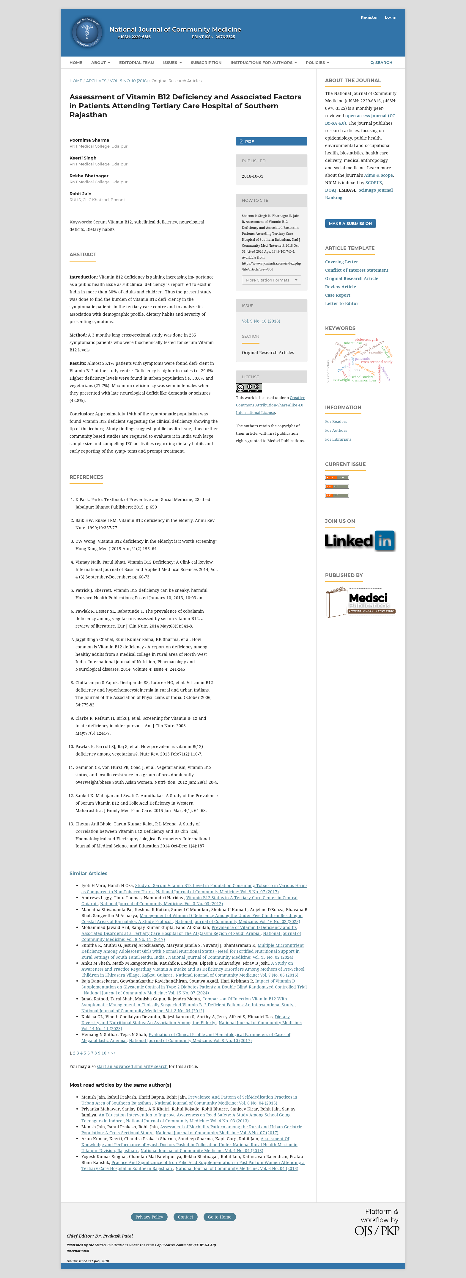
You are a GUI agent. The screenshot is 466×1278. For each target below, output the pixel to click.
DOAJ (330, 190)
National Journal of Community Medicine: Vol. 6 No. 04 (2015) (216, 1103)
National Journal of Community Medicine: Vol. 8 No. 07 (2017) (217, 891)
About (99, 62)
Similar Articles (89, 873)
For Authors (336, 430)
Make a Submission (350, 223)
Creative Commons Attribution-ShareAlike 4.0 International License (270, 405)
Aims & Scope (378, 175)
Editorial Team (136, 62)
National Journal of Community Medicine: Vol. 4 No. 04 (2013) (202, 1150)
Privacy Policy (149, 1217)
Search (382, 62)
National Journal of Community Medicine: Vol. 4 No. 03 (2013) (187, 1121)
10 (104, 1053)
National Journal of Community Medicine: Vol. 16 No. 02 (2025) (237, 921)
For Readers (336, 421)
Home (76, 62)
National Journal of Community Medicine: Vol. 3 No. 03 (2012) (161, 903)
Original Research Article (351, 278)
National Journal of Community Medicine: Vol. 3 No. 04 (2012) (142, 1010)
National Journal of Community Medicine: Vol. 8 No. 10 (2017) (190, 1040)
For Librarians (338, 439)
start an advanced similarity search (132, 1066)
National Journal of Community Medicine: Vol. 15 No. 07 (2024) (146, 993)
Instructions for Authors (262, 62)
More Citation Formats (267, 280)
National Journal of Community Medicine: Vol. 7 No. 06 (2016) (237, 975)
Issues (170, 62)
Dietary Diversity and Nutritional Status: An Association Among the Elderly (185, 1019)
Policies (316, 62)
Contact (185, 1217)
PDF (249, 141)
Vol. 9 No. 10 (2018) (129, 80)
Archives (96, 80)
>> (113, 1053)
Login (390, 17)
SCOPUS (374, 182)
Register (369, 17)
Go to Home (220, 1217)
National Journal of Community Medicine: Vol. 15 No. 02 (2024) (230, 957)
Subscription (206, 62)
